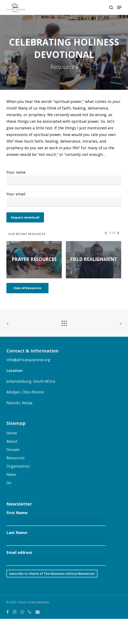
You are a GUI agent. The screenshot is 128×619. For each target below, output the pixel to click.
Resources (15, 457)
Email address (19, 552)
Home (11, 432)
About (11, 441)
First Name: (17, 512)
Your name (64, 177)
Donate (12, 449)
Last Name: (17, 532)
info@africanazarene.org (28, 359)
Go (8, 482)
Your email (64, 199)
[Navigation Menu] (119, 7)
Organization (18, 466)
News (11, 474)
